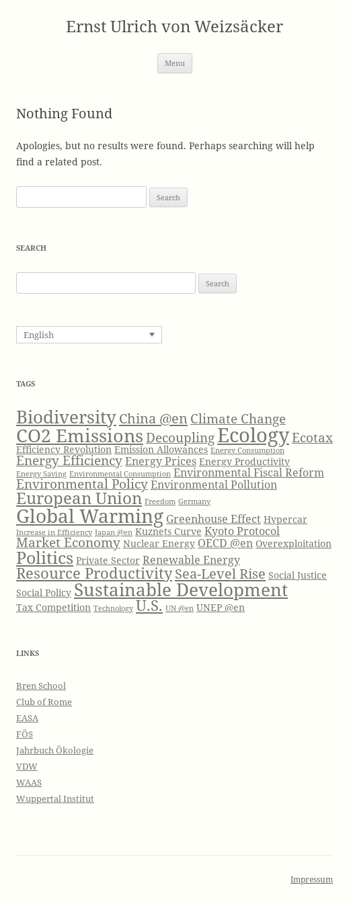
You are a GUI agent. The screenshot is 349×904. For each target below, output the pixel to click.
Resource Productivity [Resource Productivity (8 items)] (94, 573)
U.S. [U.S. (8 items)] (149, 605)
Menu (175, 63)
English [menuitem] (39, 335)
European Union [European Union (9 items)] (79, 498)
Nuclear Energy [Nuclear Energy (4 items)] (159, 543)
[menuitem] (89, 334)
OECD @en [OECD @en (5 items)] (225, 542)
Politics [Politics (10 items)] (44, 557)
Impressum (311, 879)
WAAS (29, 782)
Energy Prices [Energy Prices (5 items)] (160, 460)
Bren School (41, 686)
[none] (89, 334)
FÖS (24, 734)
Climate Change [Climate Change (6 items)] (238, 418)
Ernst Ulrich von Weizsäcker (174, 26)
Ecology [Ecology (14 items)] (253, 434)
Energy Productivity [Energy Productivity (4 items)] (244, 461)
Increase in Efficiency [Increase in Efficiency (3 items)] (54, 532)
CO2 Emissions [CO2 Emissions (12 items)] (79, 435)
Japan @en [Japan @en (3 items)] (113, 532)
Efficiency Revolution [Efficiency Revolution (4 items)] (64, 449)
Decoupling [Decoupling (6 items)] (180, 437)
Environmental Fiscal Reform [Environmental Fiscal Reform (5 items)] (248, 472)
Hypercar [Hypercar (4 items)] (285, 519)
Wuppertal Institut (55, 798)
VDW (27, 766)
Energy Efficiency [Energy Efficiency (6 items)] (69, 460)
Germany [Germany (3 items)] (194, 501)
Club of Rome (44, 702)
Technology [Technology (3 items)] (113, 608)
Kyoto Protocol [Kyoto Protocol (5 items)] (242, 530)
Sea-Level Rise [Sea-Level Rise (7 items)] (220, 573)
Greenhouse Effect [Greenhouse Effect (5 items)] (213, 518)
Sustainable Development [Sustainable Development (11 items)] (181, 589)
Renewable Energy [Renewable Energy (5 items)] (191, 559)
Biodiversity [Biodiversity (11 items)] (66, 417)
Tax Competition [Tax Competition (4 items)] (53, 607)
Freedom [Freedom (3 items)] (160, 501)
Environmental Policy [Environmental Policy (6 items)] (82, 483)
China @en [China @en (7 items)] (153, 418)
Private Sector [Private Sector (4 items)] (108, 560)
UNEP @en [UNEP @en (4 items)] (220, 607)
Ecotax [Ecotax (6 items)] (312, 437)
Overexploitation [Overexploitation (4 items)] (294, 543)
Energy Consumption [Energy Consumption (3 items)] (247, 450)
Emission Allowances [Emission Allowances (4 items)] (161, 449)
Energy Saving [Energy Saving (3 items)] (41, 474)
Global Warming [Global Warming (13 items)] (89, 515)
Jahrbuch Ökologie (54, 750)
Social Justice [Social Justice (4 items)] (297, 575)
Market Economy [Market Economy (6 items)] (68, 542)
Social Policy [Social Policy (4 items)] (43, 592)
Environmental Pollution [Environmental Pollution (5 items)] (214, 484)
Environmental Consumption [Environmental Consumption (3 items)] (120, 474)
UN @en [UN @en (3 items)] (179, 608)
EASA (27, 718)
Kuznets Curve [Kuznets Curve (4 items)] (168, 531)
